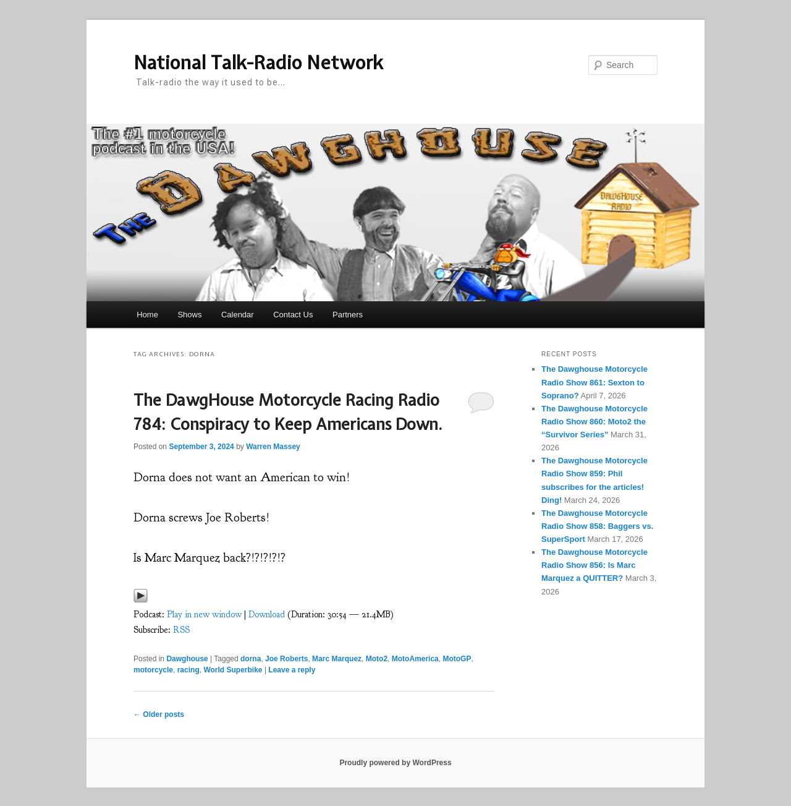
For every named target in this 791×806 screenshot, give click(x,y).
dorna (250, 658)
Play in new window (204, 614)
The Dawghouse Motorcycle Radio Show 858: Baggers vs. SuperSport (597, 526)
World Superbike (232, 670)
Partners (347, 314)
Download (266, 614)
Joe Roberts (286, 658)
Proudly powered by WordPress (395, 762)
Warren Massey (273, 446)
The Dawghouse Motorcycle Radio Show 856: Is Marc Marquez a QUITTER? (594, 565)
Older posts (158, 714)
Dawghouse (187, 658)
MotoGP (456, 658)
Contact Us (293, 314)
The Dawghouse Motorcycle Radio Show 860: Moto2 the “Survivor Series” (594, 421)
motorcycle (153, 670)
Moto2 (376, 658)
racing (188, 670)
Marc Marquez (337, 658)
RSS (181, 630)
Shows (189, 314)
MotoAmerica (415, 658)
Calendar (237, 314)
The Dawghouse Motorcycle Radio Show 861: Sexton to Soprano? (594, 382)
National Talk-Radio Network (258, 62)
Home (147, 314)
